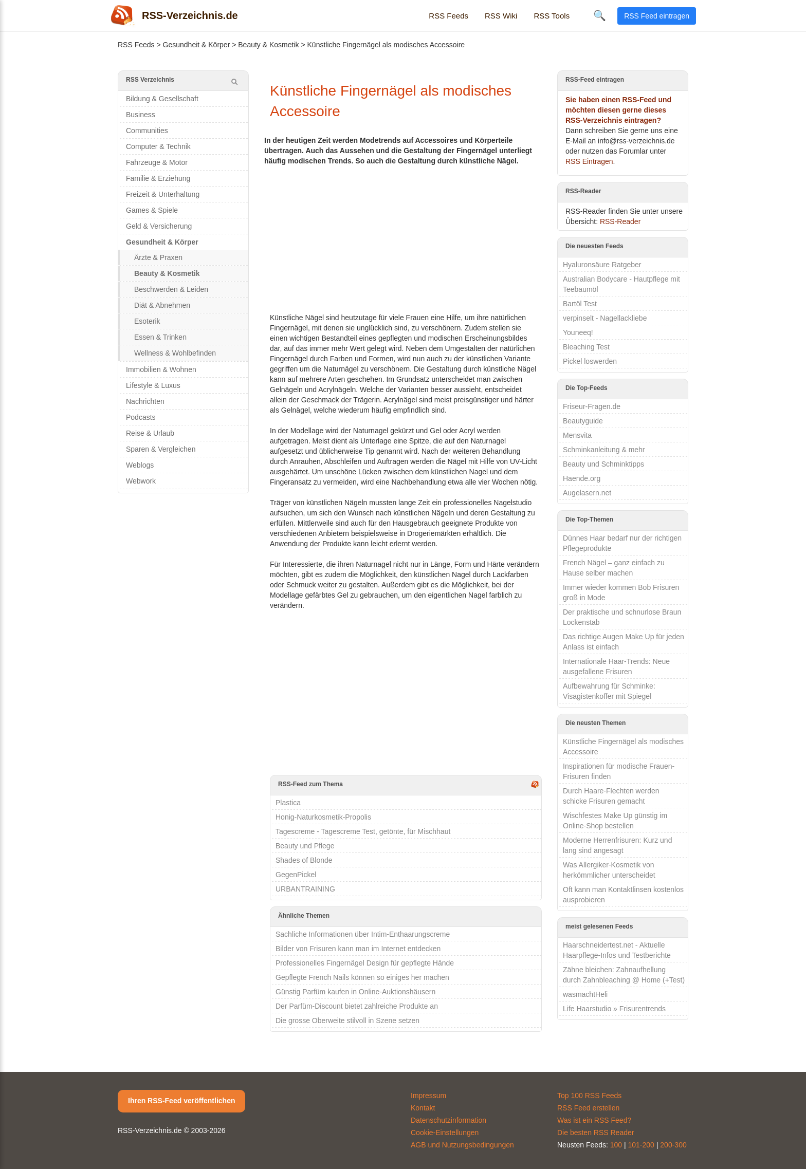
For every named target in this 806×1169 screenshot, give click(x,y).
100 (616, 1145)
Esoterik (147, 321)
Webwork (141, 481)
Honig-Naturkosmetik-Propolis (323, 817)
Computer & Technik (158, 146)
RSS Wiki (501, 15)
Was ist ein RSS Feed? (594, 1120)
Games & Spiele (152, 210)
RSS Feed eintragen (656, 16)
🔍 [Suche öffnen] (599, 15)
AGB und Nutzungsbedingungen (462, 1145)
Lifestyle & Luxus (153, 385)
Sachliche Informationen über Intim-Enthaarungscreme (363, 934)
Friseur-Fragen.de (591, 406)
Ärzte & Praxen (158, 257)
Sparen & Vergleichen (160, 449)
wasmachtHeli (585, 994)
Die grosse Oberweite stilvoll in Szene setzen (347, 1020)
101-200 (641, 1145)
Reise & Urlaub (150, 433)
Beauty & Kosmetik (268, 45)
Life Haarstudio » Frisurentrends (614, 1009)
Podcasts (141, 417)
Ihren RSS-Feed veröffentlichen (181, 1101)
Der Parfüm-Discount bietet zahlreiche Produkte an (357, 1006)
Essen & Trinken (160, 337)
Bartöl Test (580, 304)
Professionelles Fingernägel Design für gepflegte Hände (365, 963)
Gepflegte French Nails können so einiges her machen (362, 977)
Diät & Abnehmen (162, 305)
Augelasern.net (587, 493)
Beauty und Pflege (305, 846)
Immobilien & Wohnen (161, 369)
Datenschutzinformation (448, 1120)
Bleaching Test (586, 347)
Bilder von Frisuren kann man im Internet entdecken (358, 948)
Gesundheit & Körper (196, 45)
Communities (147, 130)
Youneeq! (578, 332)
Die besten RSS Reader (595, 1132)
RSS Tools (552, 15)
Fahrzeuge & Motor (157, 162)
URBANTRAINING (305, 889)
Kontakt (423, 1108)
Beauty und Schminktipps (603, 464)
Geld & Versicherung (159, 226)
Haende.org (581, 478)
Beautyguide (583, 421)
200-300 (673, 1145)
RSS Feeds (448, 15)
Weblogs (140, 465)
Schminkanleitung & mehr (604, 450)
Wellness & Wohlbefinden (175, 353)
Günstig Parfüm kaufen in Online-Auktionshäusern (355, 992)
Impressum (428, 1095)
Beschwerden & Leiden (171, 289)
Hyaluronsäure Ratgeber (602, 265)
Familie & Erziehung (158, 178)
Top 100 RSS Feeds (589, 1095)
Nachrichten (145, 401)
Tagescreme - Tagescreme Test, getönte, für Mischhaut (363, 831)
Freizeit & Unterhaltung (162, 194)
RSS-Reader (620, 221)
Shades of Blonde (304, 860)
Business (140, 114)
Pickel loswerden (590, 361)
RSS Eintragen (589, 161)
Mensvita (577, 435)
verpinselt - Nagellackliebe (605, 318)
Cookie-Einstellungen (445, 1132)
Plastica (288, 803)
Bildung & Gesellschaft (162, 99)
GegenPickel (296, 874)
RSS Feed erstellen (588, 1108)
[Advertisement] (406, 238)
